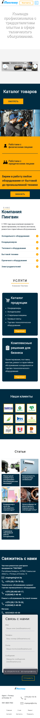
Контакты (19, 714)
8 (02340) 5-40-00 (13, 605)
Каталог (9, 714)
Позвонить (30, 714)
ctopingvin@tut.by (28, 671)
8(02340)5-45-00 (12, 613)
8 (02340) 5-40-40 (13, 594)
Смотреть (13, 101)
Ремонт (30, 710)
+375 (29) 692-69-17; (14, 591)
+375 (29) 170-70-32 (12, 671)
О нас (19, 710)
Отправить (28, 678)
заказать (20, 194)
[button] (35, 66)
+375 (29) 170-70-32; (14, 581)
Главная (9, 710)
